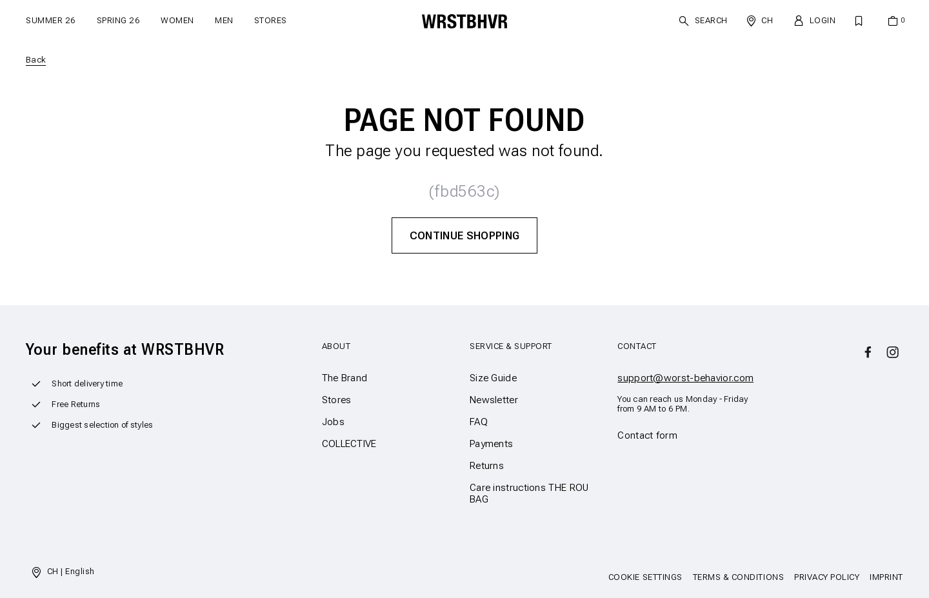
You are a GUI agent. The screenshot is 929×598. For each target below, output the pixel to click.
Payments (491, 444)
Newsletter (494, 400)
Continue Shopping (465, 235)
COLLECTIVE (349, 444)
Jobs (333, 422)
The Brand (345, 378)
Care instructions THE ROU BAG (529, 493)
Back (36, 60)
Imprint (886, 577)
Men (224, 20)
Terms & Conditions (738, 577)
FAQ (479, 422)
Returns (487, 466)
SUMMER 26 (51, 20)
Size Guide (493, 378)
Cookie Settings (645, 577)
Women (177, 20)
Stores (270, 20)
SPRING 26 (119, 20)
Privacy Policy (826, 577)
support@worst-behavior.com (685, 378)
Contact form (647, 435)
